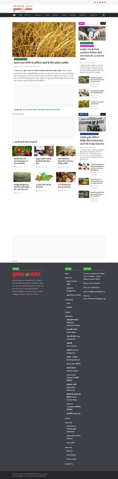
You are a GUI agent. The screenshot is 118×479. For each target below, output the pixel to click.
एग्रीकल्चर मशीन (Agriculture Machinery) (89, 134)
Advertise (83, 15)
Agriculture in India (74, 295)
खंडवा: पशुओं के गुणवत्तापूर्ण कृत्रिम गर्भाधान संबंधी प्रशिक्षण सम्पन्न (97, 92)
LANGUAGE (38, 15)
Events (64, 15)
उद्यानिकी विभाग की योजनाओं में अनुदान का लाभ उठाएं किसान (21, 161)
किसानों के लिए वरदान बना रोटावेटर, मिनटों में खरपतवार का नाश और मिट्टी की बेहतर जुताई (97, 181)
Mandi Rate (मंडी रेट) (74, 364)
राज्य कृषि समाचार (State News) (21, 59)
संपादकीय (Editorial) (74, 413)
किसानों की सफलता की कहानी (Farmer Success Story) (74, 397)
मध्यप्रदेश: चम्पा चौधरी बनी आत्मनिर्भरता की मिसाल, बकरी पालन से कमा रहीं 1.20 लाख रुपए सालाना (92, 54)
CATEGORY (55, 15)
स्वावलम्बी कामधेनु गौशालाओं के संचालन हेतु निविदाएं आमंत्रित (65, 161)
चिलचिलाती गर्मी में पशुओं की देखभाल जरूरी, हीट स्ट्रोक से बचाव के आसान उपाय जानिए (97, 80)
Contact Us (93, 15)
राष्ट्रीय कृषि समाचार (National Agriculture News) (73, 323)
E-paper (47, 15)
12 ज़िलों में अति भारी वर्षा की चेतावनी (43, 186)
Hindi (69, 303)
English (69, 307)
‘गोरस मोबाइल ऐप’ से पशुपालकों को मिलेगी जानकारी (97, 103)
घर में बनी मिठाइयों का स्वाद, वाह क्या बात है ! (64, 186)
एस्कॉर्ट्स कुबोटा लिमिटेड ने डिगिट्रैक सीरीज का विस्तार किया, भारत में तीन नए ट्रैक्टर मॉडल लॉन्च (92, 141)
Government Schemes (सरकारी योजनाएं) (73, 378)
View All (103, 23)
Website (70, 451)
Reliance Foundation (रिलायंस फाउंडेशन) (74, 407)
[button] (31, 15)
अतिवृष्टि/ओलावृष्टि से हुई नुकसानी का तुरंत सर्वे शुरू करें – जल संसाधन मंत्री (21, 187)
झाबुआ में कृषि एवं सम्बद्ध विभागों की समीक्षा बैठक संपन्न (43, 161)
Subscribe (72, 15)
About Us (27, 15)
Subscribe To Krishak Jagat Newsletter (71, 429)
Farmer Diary (71, 459)
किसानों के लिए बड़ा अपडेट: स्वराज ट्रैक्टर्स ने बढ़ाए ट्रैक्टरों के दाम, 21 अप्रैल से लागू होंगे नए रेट (97, 194)
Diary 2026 (70, 442)
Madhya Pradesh (36, 66)
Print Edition (71, 455)
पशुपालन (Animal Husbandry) (87, 46)
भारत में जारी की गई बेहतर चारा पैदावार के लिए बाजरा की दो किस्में (41, 110)
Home (20, 15)
